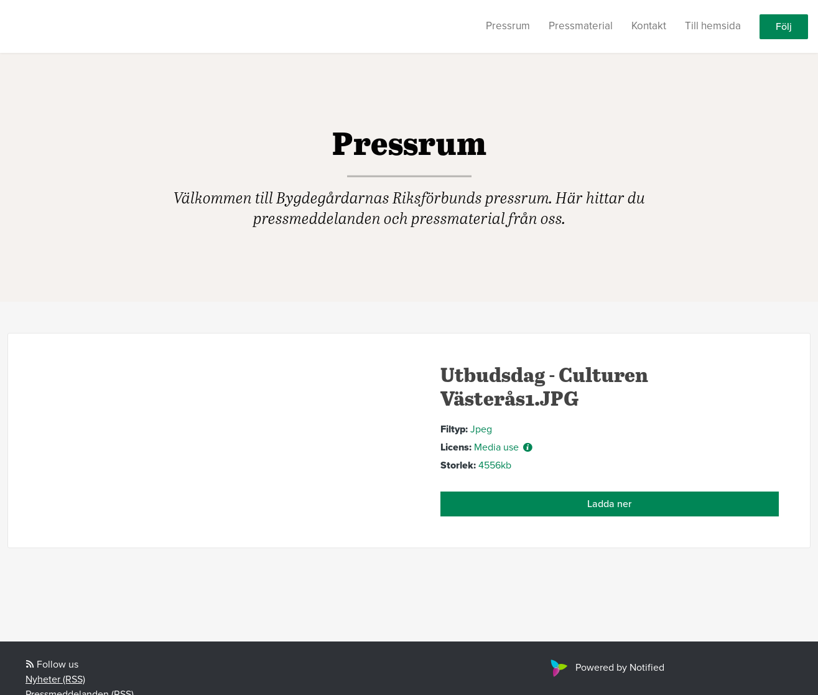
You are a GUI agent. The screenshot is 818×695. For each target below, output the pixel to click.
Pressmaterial (581, 25)
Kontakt (648, 25)
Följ (784, 27)
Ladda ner (609, 504)
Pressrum (508, 25)
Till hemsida (713, 25)
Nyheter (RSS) (55, 679)
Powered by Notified (605, 667)
